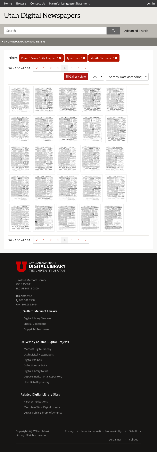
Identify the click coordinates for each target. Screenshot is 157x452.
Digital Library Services (37, 318)
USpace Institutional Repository (43, 376)
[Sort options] (127, 77)
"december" (104, 58)
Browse (21, 3)
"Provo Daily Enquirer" (41, 58)
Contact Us (37, 3)
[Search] (55, 30)
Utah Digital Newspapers (39, 354)
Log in (151, 3)
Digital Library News (36, 371)
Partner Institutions (36, 401)
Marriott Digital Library (37, 349)
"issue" (76, 58)
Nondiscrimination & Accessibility (101, 431)
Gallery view (77, 76)
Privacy (69, 431)
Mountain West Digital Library (42, 407)
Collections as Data (35, 365)
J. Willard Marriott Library (31, 280)
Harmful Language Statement (69, 3)
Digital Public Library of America (43, 412)
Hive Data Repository (37, 382)
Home (8, 3)
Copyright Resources (36, 329)
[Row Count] (97, 77)
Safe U (133, 431)
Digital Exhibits (33, 360)
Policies (133, 439)
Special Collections (35, 324)
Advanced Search (136, 31)
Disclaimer (115, 439)
